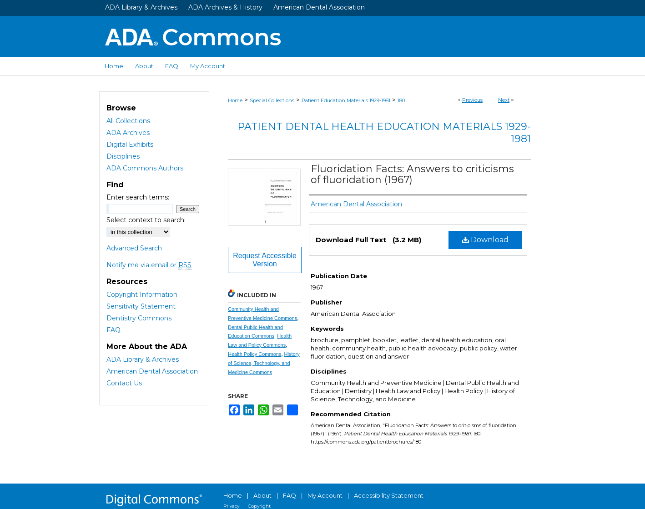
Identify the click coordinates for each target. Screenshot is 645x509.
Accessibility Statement (388, 495)
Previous (472, 100)
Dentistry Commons (138, 318)
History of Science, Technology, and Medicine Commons (264, 363)
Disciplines (123, 156)
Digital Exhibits (129, 144)
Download (485, 239)
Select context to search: (146, 220)
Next (503, 100)
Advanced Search (134, 248)
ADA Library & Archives (141, 7)
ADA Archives (128, 133)
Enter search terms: (137, 197)
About (262, 495)
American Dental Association (319, 7)
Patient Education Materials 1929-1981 (346, 100)
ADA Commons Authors (144, 168)
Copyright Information (141, 294)
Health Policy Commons (254, 354)
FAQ (113, 330)
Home (235, 100)
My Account (325, 495)
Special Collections (272, 100)
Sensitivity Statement (141, 306)
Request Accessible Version (265, 260)
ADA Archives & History (225, 7)
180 (401, 100)
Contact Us (124, 383)
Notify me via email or (148, 265)
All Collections (128, 121)
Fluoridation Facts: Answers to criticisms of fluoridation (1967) (412, 174)
